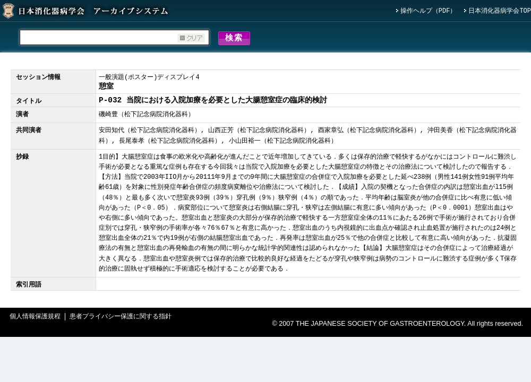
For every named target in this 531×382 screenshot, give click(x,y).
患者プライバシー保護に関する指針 (121, 318)
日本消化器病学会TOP (499, 11)
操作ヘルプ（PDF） (428, 11)
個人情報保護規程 (35, 318)
